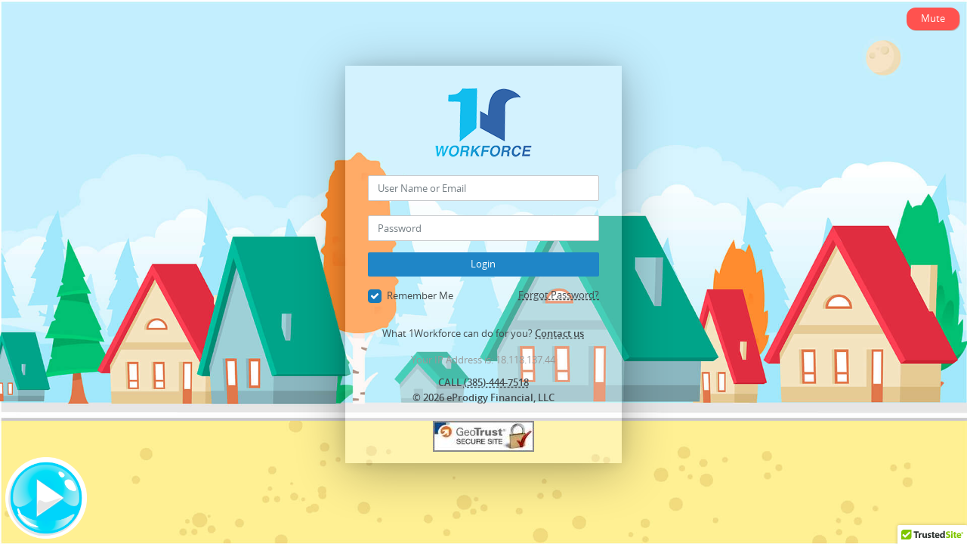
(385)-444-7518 (496, 382)
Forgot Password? (558, 294)
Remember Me (410, 296)
